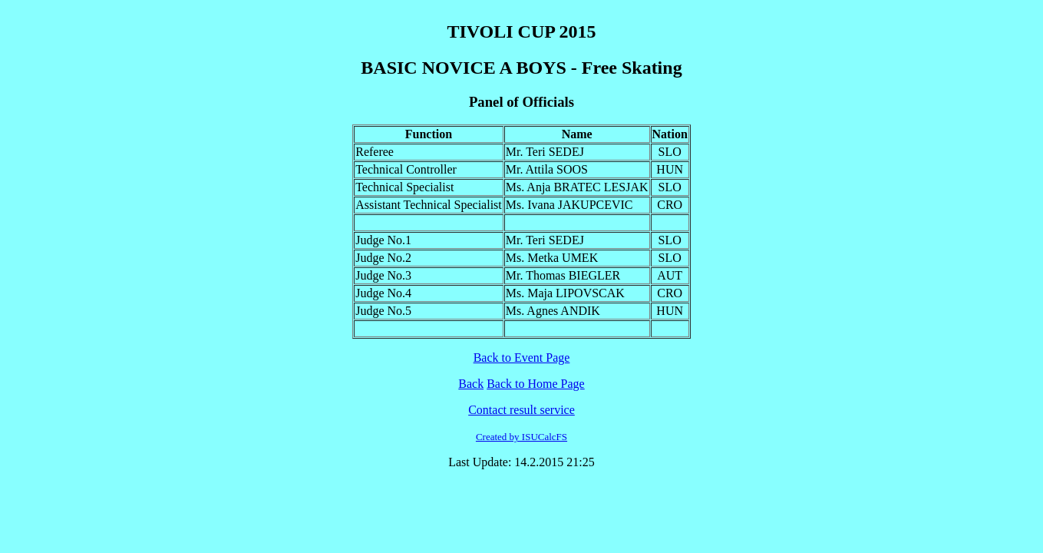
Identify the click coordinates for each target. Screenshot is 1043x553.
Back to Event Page (522, 357)
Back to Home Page (536, 383)
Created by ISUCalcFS (521, 436)
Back (471, 383)
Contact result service (521, 409)
